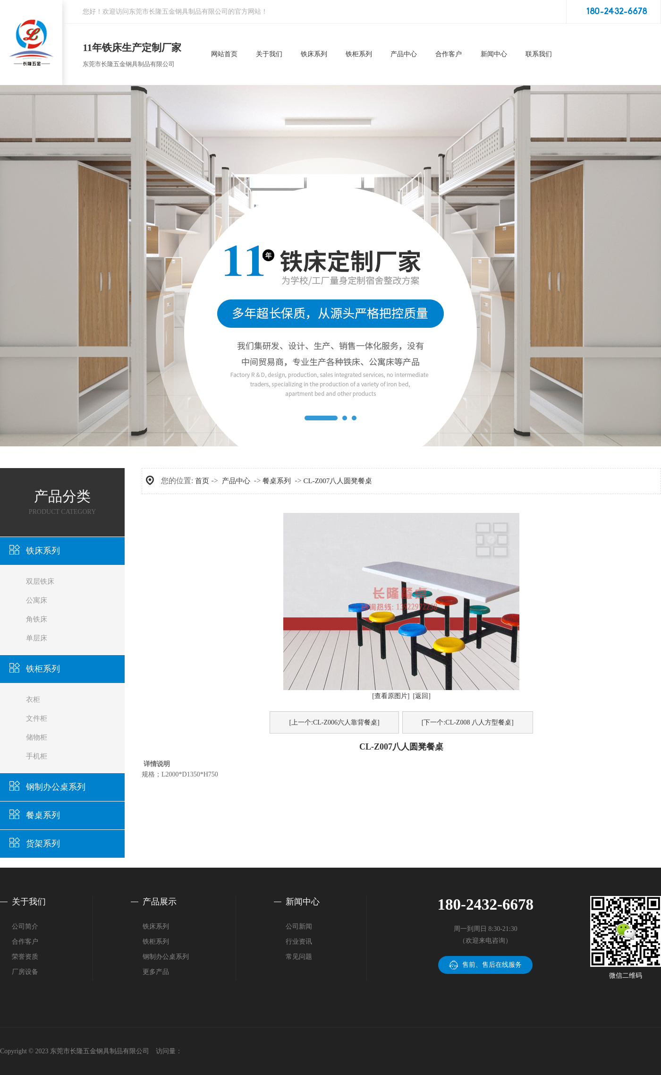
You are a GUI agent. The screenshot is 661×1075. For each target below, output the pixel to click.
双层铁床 (40, 581)
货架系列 (43, 843)
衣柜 (33, 699)
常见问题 (299, 956)
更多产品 (156, 971)
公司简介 (25, 926)
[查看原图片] (390, 696)
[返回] (422, 696)
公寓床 (36, 600)
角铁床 (36, 619)
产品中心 (236, 481)
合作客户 (25, 941)
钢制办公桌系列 (55, 787)
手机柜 (36, 756)
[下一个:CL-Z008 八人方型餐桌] (468, 722)
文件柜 (36, 718)
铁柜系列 (43, 669)
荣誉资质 (25, 956)
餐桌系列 (43, 815)
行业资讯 (299, 941)
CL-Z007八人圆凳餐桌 (338, 481)
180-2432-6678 (616, 12)
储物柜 (36, 737)
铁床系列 (43, 550)
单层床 (36, 638)
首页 (202, 481)
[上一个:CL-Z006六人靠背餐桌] (334, 722)
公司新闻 (299, 926)
